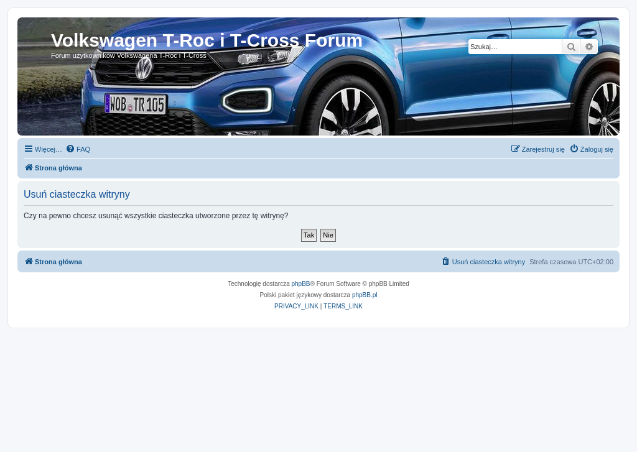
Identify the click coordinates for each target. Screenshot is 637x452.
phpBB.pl (365, 295)
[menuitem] (77, 149)
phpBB (301, 283)
